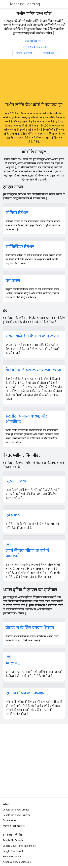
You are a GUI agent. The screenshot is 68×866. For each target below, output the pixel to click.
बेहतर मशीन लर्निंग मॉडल (22, 455)
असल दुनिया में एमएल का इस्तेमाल (30, 589)
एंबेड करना (14, 515)
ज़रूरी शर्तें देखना (24, 53)
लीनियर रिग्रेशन (17, 212)
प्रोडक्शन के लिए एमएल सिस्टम (30, 627)
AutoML (13, 663)
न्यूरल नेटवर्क (16, 481)
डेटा (5, 310)
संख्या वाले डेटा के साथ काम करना (32, 336)
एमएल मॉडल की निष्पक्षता (26, 693)
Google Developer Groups (16, 809)
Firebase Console (12, 856)
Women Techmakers (14, 825)
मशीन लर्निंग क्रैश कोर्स (34, 13)
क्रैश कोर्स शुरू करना (34, 40)
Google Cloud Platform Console (19, 845)
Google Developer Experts (16, 815)
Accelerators (9, 820)
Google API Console (13, 840)
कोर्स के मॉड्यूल (34, 151)
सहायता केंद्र (48, 53)
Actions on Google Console (17, 862)
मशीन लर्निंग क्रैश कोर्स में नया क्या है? (34, 104)
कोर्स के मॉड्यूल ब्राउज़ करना (35, 46)
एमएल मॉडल (13, 186)
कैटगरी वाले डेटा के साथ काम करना (33, 370)
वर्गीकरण (13, 280)
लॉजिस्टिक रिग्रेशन (20, 246)
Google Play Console (13, 851)
